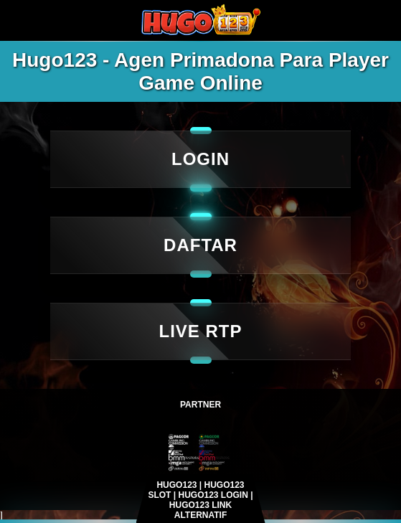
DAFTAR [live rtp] (200, 245)
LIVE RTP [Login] (200, 331)
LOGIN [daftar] (200, 159)
